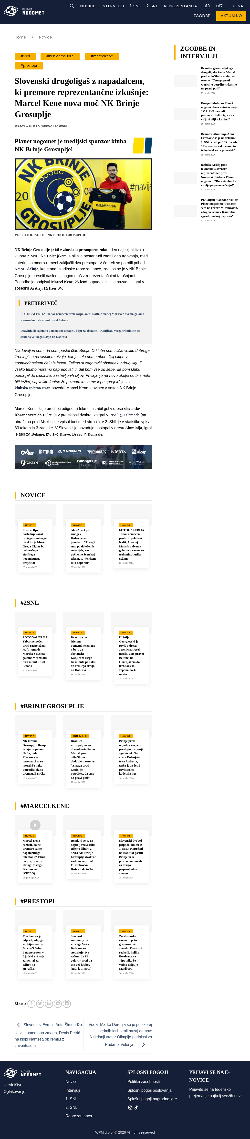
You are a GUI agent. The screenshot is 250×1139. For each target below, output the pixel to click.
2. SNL (151, 6)
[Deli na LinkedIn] (67, 1004)
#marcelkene (102, 56)
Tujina (236, 6)
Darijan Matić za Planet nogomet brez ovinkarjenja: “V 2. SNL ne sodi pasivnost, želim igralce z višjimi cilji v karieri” (219, 111)
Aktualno (231, 16)
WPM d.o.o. (104, 1132)
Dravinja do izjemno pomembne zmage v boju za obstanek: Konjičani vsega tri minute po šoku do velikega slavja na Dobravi (83, 654)
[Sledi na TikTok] (136, 1108)
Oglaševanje (14, 1092)
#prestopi (29, 65)
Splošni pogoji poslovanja (149, 1090)
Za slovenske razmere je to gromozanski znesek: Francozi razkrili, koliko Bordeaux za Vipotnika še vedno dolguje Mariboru (130, 953)
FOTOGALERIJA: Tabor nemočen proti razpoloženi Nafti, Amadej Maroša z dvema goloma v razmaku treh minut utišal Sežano (132, 544)
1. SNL (135, 6)
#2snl (25, 56)
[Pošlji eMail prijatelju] (49, 1004)
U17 (219, 6)
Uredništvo (13, 1085)
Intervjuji (113, 6)
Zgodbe (202, 16)
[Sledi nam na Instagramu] (130, 1108)
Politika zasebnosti (143, 1082)
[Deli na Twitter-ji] (40, 1004)
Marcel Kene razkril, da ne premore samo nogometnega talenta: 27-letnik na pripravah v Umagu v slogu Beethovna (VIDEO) (34, 857)
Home (20, 37)
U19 (206, 6)
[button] (72, 6)
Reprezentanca (180, 6)
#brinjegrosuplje (60, 56)
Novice (87, 6)
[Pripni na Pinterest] (58, 1004)
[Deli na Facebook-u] (31, 1004)
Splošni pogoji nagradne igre (152, 1099)
